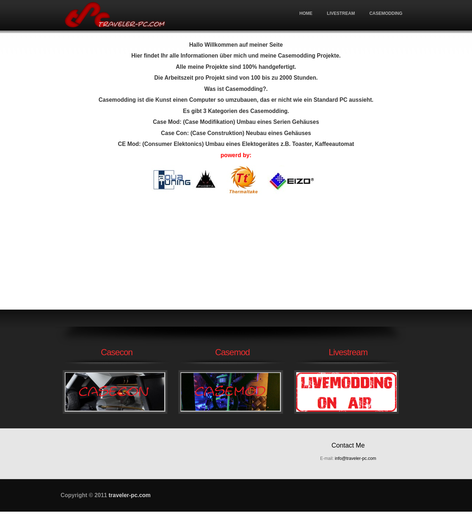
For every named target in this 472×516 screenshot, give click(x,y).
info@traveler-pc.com (355, 458)
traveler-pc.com (115, 15)
